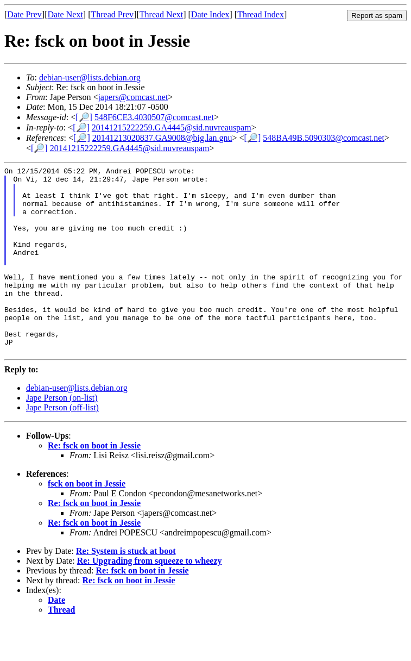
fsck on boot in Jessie (86, 521)
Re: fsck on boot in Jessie (94, 483)
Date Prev (24, 14)
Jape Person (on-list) (62, 435)
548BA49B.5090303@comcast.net (323, 137)
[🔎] (83, 117)
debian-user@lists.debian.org (90, 77)
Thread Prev (112, 14)
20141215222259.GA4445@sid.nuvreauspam (171, 127)
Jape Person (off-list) (62, 445)
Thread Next (161, 14)
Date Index (210, 14)
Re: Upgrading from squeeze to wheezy (149, 598)
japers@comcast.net (133, 97)
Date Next (65, 14)
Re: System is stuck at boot (126, 588)
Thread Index (260, 14)
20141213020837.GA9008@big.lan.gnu (162, 137)
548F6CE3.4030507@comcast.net (154, 117)
